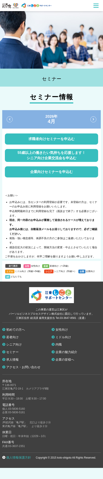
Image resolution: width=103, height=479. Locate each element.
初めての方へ (13, 329)
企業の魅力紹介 (64, 352)
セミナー (10, 352)
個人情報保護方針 (18, 457)
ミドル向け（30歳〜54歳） (28, 271)
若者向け (10, 337)
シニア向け (12, 344)
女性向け (35, 266)
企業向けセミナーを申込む (51, 172)
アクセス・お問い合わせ (21, 367)
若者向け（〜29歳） (60, 266)
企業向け (90, 271)
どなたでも (16, 276)
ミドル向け (61, 337)
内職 (57, 344)
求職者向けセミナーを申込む (51, 139)
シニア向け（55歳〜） (65, 271)
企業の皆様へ (63, 359)
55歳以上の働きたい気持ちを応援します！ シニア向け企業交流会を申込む (51, 155)
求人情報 (10, 359)
